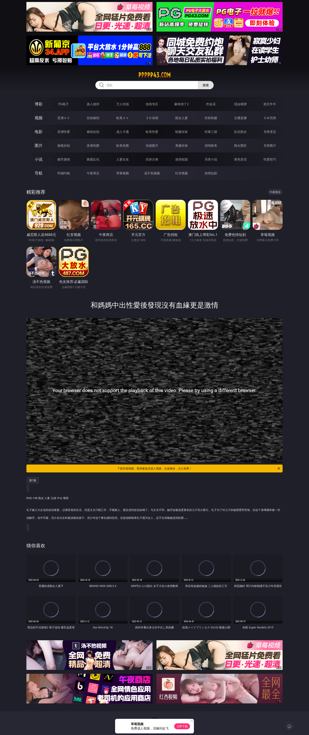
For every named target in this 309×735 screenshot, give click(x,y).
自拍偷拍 (93, 118)
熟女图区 (240, 145)
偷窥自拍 (63, 145)
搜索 (206, 85)
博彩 (39, 104)
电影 (39, 131)
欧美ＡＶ (122, 118)
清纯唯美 (211, 145)
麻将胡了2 (181, 104)
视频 (39, 117)
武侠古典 (152, 159)
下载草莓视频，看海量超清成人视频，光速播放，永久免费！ (199, 468)
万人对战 (122, 104)
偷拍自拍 (93, 132)
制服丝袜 (181, 132)
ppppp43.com (154, 75)
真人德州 (93, 104)
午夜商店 (93, 173)
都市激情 (63, 159)
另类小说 (211, 159)
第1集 (32, 480)
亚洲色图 (93, 145)
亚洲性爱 (63, 132)
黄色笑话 (240, 159)
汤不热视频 (152, 173)
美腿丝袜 (181, 145)
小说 (39, 159)
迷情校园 (181, 159)
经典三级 (211, 132)
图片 (39, 145)
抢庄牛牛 (269, 104)
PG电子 (63, 104)
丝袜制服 (211, 118)
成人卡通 (122, 132)
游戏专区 (152, 104)
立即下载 (182, 726)
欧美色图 (122, 145)
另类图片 (269, 145)
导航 (39, 173)
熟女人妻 (181, 118)
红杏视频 (181, 173)
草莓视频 (122, 173)
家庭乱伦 (93, 159)
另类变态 (269, 132)
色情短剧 (211, 173)
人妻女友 (122, 159)
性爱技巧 (269, 159)
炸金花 (211, 104)
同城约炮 (63, 173)
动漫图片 (152, 145)
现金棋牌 (240, 104)
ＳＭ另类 (269, 118)
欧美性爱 (152, 132)
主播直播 (240, 118)
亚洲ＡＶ (63, 118)
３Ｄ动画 (152, 118)
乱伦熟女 (240, 132)
